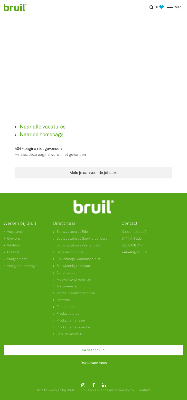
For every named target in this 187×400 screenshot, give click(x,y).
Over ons (13, 238)
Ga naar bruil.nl (93, 350)
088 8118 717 (132, 245)
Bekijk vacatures (94, 363)
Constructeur (66, 273)
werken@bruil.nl (134, 252)
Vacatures (15, 232)
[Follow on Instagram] (83, 385)
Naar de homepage (41, 134)
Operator (63, 300)
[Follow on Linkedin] (104, 385)
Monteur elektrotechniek (75, 293)
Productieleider (68, 314)
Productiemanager (70, 320)
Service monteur (69, 334)
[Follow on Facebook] (93, 385)
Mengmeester (67, 286)
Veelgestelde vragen (22, 266)
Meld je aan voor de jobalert (93, 172)
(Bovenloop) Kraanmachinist (78, 259)
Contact (13, 252)
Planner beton (67, 307)
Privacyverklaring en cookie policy (107, 390)
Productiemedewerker (73, 327)
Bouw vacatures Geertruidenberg (81, 238)
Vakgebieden (17, 259)
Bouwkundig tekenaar (73, 266)
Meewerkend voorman (73, 279)
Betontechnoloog (69, 252)
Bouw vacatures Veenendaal (78, 245)
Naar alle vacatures (42, 127)
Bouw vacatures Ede (72, 232)
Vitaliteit (13, 245)
